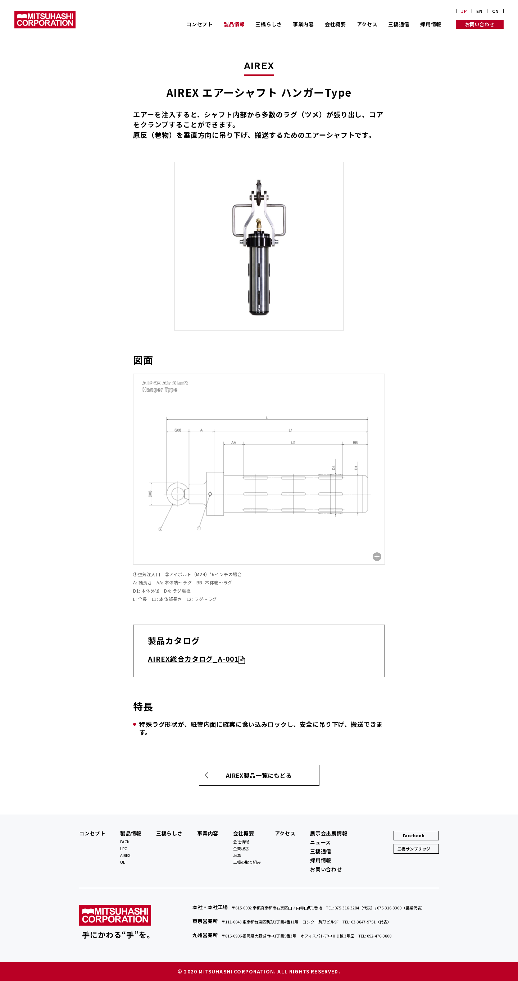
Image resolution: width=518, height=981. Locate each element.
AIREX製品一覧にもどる (259, 775)
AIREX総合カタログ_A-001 (193, 658)
